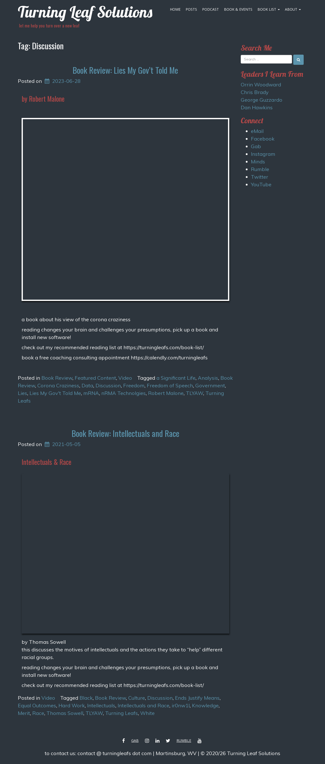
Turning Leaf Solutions (85, 11)
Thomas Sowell (64, 713)
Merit (24, 713)
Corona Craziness (58, 385)
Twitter (259, 177)
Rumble (260, 169)
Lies (22, 393)
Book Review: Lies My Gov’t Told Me (125, 70)
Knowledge (205, 705)
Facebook (262, 138)
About (293, 9)
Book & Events (238, 9)
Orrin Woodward (261, 84)
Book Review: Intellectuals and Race (125, 433)
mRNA (91, 393)
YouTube (261, 184)
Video (125, 378)
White (147, 713)
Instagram (263, 154)
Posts (191, 9)
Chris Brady (255, 92)
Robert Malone (166, 393)
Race (38, 713)
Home (175, 9)
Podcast (210, 9)
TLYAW (194, 393)
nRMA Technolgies (123, 393)
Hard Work (71, 705)
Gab (256, 146)
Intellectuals (101, 705)
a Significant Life (176, 378)
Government (210, 385)
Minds (258, 161)
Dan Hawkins (257, 107)
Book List (268, 9)
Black (86, 698)
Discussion (108, 385)
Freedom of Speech (170, 385)
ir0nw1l (181, 705)
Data (87, 385)
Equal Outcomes (37, 705)
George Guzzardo (261, 100)
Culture (136, 698)
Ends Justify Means (197, 698)
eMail (257, 131)
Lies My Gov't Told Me (55, 393)
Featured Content (95, 378)
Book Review (56, 378)
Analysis (208, 378)
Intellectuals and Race (143, 705)
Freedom (133, 385)
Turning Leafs (121, 713)
